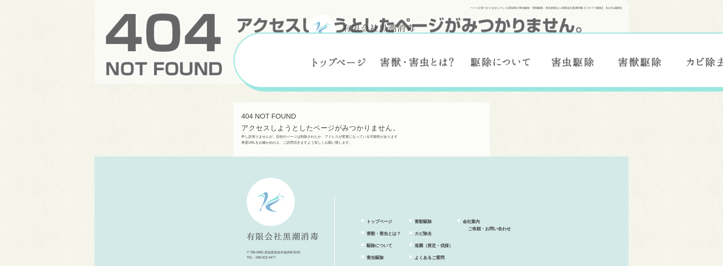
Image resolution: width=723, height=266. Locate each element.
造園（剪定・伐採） (434, 245)
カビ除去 (423, 233)
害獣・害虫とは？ (417, 59)
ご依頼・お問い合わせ (489, 228)
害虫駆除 (573, 59)
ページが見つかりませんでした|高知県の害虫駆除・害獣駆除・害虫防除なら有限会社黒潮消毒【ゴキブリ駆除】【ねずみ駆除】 (546, 7)
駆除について (501, 59)
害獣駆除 (639, 59)
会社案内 (471, 221)
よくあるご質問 (430, 257)
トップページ (339, 59)
